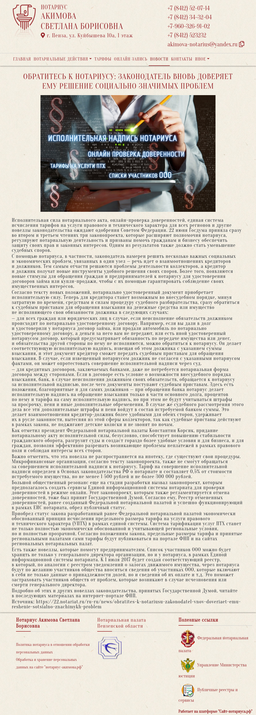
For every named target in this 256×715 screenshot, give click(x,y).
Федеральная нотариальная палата (213, 641)
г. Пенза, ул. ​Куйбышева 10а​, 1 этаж (87, 35)
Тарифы (103, 59)
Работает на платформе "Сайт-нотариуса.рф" (215, 711)
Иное (200, 59)
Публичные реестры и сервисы (208, 693)
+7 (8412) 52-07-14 (189, 8)
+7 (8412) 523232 (187, 35)
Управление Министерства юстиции (212, 668)
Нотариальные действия (61, 59)
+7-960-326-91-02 (189, 26)
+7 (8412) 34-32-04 (190, 17)
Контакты (181, 59)
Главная (22, 59)
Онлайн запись (130, 59)
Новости (159, 59)
